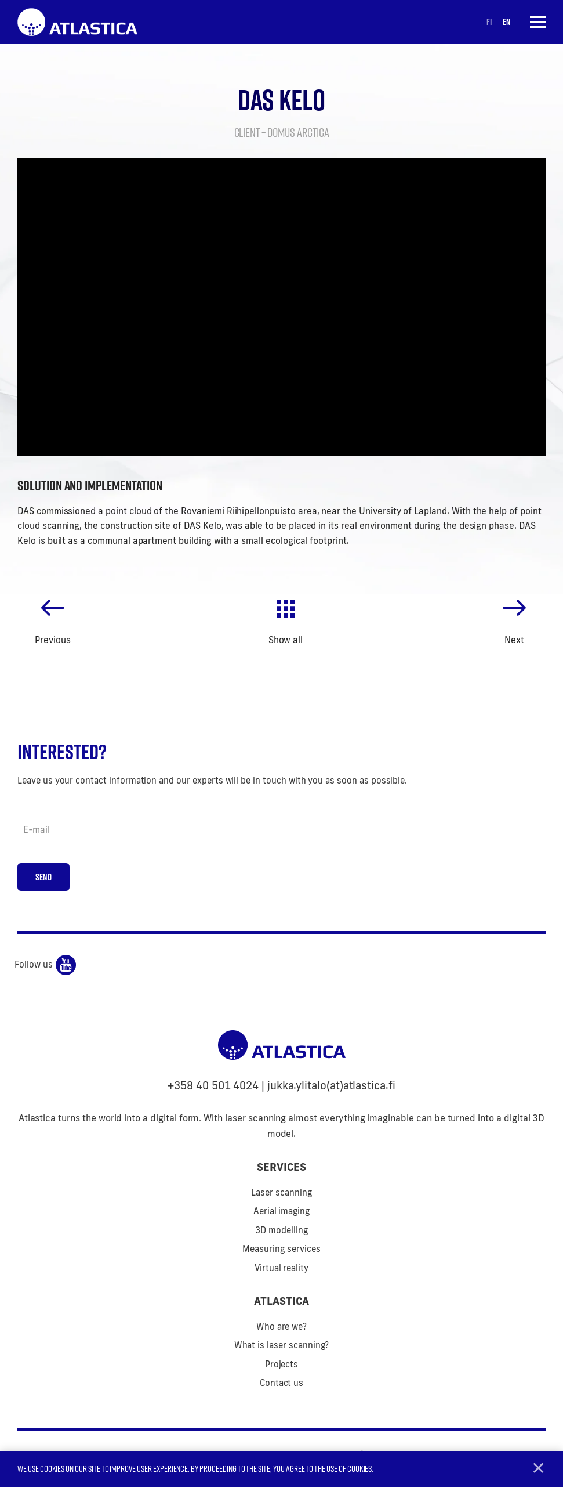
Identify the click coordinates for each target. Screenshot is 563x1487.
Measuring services (281, 1251)
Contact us (282, 1385)
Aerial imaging (281, 1213)
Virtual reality (281, 1269)
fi (488, 21)
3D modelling (281, 1231)
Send (44, 878)
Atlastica (281, 1303)
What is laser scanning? (281, 1347)
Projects (282, 1365)
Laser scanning (281, 1194)
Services (281, 1169)
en (506, 21)
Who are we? (281, 1328)
